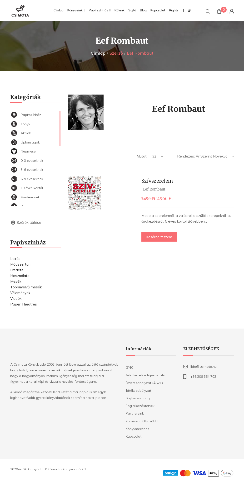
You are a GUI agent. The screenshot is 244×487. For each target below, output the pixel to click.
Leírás (15, 258)
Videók (15, 298)
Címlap (98, 53)
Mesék (15, 281)
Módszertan (20, 264)
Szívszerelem (157, 181)
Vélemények (20, 293)
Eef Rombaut (154, 189)
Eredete (17, 270)
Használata (20, 275)
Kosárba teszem (159, 237)
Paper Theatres (23, 304)
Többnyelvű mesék (26, 287)
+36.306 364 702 (203, 376)
